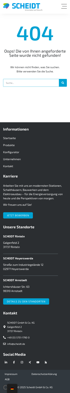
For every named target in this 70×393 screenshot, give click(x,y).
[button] (5, 387)
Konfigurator (11, 152)
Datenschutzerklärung (44, 373)
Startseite (9, 138)
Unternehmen (12, 159)
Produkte (9, 145)
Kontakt (8, 166)
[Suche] (63, 83)
